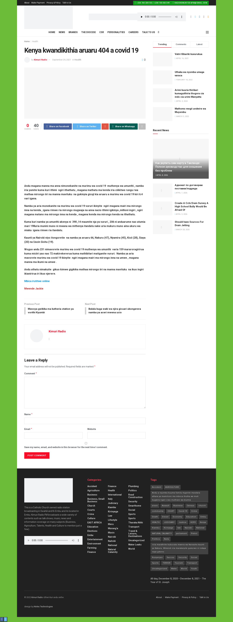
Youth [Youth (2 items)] (194, 569)
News (62, 32)
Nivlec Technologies (43, 607)
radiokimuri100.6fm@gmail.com (190, 3)
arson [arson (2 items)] (155, 506)
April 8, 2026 (161, 175)
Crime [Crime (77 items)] (194, 511)
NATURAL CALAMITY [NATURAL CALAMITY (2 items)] (162, 534)
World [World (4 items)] (184, 569)
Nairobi (112, 537)
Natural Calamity (112, 551)
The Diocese (88, 32)
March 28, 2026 (182, 230)
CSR (101, 32)
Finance (91, 552)
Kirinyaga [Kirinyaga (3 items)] (168, 528)
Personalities (116, 32)
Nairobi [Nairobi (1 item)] (188, 528)
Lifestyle (112, 520)
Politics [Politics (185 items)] (156, 539)
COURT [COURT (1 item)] (171, 511)
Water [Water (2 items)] (174, 569)
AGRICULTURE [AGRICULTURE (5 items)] (172, 487)
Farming (91, 548)
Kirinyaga (113, 512)
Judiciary (113, 503)
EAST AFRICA (94, 523)
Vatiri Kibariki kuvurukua (188, 54)
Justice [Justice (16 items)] (182, 523)
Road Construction (135, 496)
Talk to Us (66, 3)
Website (91, 429)
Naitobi (112, 541)
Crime (90, 514)
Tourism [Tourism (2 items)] (179, 563)
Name (28, 414)
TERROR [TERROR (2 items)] (167, 563)
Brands (73, 32)
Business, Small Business (96, 500)
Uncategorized (136, 540)
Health (35, 41)
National (112, 545)
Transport (133, 527)
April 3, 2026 (181, 214)
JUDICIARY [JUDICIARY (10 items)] (169, 523)
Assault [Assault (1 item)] (165, 506)
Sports (132, 514)
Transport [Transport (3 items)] (192, 563)
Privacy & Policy (54, 3)
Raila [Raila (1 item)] (166, 539)
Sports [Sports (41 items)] (155, 563)
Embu (90, 535)
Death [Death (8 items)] (155, 517)
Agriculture (93, 491)
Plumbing (133, 486)
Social (131, 510)
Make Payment (38, 3)
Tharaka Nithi (135, 523)
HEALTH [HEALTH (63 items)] (156, 523)
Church (91, 506)
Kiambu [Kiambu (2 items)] (156, 528)
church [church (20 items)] (202, 506)
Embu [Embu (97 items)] (203, 517)
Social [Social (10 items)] (194, 558)
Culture (91, 518)
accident (92, 486)
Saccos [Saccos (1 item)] (170, 558)
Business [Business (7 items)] (178, 506)
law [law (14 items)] (179, 528)
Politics (132, 491)
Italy (110, 499)
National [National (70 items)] (200, 528)
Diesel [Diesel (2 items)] (165, 517)
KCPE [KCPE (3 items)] (193, 523)
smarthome (134, 506)
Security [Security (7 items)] (182, 558)
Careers (133, 32)
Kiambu (112, 507)
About (26, 3)
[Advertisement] (85, 154)
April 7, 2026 (181, 193)
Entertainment (95, 539)
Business (92, 495)
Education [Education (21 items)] (191, 517)
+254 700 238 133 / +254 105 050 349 (152, 3)
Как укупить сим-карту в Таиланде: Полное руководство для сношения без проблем (178, 166)
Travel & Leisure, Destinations (135, 534)
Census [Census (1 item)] (190, 506)
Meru (111, 524)
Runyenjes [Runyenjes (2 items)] (157, 558)
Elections (92, 531)
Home (52, 32)
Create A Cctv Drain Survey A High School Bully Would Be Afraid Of (191, 206)
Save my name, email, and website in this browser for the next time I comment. (66, 447)
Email (28, 429)
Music (111, 533)
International (115, 495)
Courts (91, 510)
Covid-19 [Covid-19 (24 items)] (183, 511)
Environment (94, 544)
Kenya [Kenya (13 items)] (203, 523)
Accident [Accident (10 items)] (156, 487)
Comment (30, 374)
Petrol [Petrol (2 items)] (194, 534)
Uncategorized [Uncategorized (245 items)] (159, 569)
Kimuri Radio (40, 59)
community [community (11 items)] (157, 511)
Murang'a (113, 528)
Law (110, 516)
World (131, 549)
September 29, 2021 (61, 59)
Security (132, 502)
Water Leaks (135, 545)
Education (92, 527)
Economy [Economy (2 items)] (177, 517)
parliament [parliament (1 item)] (181, 534)
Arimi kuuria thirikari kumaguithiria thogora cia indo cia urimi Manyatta (189, 93)
